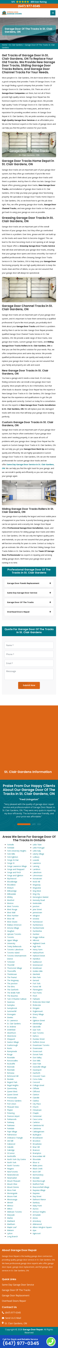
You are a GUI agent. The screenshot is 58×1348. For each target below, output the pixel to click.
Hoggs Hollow (38, 937)
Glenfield (36, 974)
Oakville (10, 1147)
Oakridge (11, 1150)
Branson (36, 1150)
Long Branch (12, 1236)
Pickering (11, 1113)
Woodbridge (12, 881)
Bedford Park (38, 1184)
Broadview (37, 1144)
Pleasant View (13, 1107)
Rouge (9, 1054)
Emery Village (38, 1014)
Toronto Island (13, 952)
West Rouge (12, 909)
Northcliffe (11, 1156)
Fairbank (36, 999)
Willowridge (12, 891)
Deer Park (37, 1063)
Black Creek (37, 1168)
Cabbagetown (38, 1131)
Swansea (11, 1002)
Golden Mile (38, 971)
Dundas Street (39, 1039)
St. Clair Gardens (16, 45)
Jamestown (37, 912)
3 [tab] (38, 824)
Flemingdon (37, 989)
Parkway (10, 1122)
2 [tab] (33, 824)
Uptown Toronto (14, 934)
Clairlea (36, 1100)
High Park (37, 946)
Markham (11, 1224)
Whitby (10, 897)
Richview (10, 1073)
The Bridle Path (13, 992)
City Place (37, 1104)
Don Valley (37, 1057)
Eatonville (37, 1026)
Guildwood (37, 962)
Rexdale (10, 1079)
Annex (35, 1218)
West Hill (10, 918)
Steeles (10, 1017)
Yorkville (10, 844)
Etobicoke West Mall (41, 1002)
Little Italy (37, 851)
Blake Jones (37, 1165)
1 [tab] (23, 824)
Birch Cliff (37, 1171)
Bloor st (36, 1162)
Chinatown (37, 1110)
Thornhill (10, 965)
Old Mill (10, 1141)
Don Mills (37, 1060)
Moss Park (11, 1190)
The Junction (12, 983)
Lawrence (37, 863)
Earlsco (36, 1036)
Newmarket (12, 1178)
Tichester (11, 962)
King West (37, 891)
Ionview (36, 918)
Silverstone (11, 1036)
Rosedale (11, 1057)
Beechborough (39, 1181)
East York (37, 1030)
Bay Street (37, 1196)
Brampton (37, 1153)
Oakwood (11, 1144)
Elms (35, 1017)
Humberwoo (38, 925)
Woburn (10, 888)
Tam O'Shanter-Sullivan (16, 999)
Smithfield (11, 1030)
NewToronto (12, 1171)
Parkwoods (11, 1119)
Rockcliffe (11, 1063)
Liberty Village (38, 854)
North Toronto (13, 1165)
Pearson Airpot (13, 1116)
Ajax (34, 1230)
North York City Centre (16, 1159)
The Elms (11, 986)
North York (11, 1162)
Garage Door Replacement (15, 1295)
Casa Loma (37, 1119)
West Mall (11, 912)
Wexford (10, 900)
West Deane (12, 922)
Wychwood (11, 878)
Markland (11, 1221)
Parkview (11, 1125)
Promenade (12, 1097)
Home (4, 45)
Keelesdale (37, 903)
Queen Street (12, 1094)
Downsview (37, 1048)
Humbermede (38, 928)
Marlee (10, 1218)
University (11, 943)
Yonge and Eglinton (15, 875)
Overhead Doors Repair (14, 1300)
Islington (36, 915)
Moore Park (12, 1196)
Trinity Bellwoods (14, 946)
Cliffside (36, 1088)
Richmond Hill (12, 1076)
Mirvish (10, 1202)
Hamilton (36, 959)
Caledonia (37, 1128)
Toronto (10, 937)
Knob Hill (36, 881)
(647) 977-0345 (29, 6)
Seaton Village (13, 1042)
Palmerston (12, 1134)
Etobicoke (37, 1005)
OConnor (11, 1153)
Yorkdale (10, 847)
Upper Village (12, 940)
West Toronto (13, 906)
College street (38, 1085)
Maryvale (11, 1215)
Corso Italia (37, 1079)
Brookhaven (38, 1138)
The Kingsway (13, 980)
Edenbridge (37, 1023)
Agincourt (37, 1233)
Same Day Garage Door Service (18, 1284)
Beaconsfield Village (41, 1187)
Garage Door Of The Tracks (16, 1290)
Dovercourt (37, 1051)
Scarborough (12, 1045)
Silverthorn (11, 1033)
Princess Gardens (14, 1100)
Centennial (37, 1116)
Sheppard (11, 1039)
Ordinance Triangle (15, 1138)
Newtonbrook (13, 1175)
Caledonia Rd (38, 1125)
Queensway (12, 1088)
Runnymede (12, 1051)
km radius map (29, 738)
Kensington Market (40, 897)
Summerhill (11, 1011)
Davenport (37, 1070)
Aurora (35, 1208)
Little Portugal (38, 847)
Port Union (11, 1104)
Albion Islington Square (42, 1227)
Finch (35, 996)
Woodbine (11, 884)
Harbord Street (39, 955)
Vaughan (10, 931)
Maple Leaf (11, 1227)
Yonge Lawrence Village (17, 866)
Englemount (38, 1011)
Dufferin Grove (39, 1042)
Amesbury (37, 1221)
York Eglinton (12, 857)
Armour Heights (39, 1212)
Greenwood (37, 965)
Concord (36, 1082)
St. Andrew (11, 1026)
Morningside (12, 1193)
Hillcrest (36, 940)
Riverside (11, 1067)
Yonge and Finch (14, 872)
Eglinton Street (39, 1020)
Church (35, 1107)
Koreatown (37, 878)
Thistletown (12, 974)
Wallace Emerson (14, 925)
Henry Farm (37, 949)
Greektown (37, 968)
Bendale (36, 1178)
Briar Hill (36, 1147)
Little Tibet (37, 844)
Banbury (36, 1202)
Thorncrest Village (14, 968)
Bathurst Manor (39, 1199)
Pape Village (12, 1131)
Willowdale (11, 894)
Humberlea (37, 931)
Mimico (10, 1205)
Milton (9, 1208)
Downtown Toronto (41, 1045)
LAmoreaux (37, 875)
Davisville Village (39, 1067)
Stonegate (11, 1014)
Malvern (10, 1230)
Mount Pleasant (13, 1181)
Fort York (36, 983)
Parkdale (10, 1128)
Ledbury (36, 857)
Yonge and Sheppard (15, 869)
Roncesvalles (12, 1060)
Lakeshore (37, 872)
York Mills (11, 854)
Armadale (37, 1215)
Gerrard (36, 980)
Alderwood (37, 1224)
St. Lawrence (12, 1020)
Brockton (36, 1141)
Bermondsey (38, 1175)
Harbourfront (38, 952)
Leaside (36, 860)
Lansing (36, 866)
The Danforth (12, 989)
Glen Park (37, 977)
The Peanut (12, 977)
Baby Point (37, 1205)
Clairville (36, 1097)
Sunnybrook (12, 1008)
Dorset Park (38, 1054)
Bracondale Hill (39, 1156)
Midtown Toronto (14, 1212)
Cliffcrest (36, 1091)
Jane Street (37, 909)
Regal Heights (13, 1085)
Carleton (36, 1122)
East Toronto (38, 1033)
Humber (36, 934)
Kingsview (37, 888)
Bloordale (37, 1159)
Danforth (36, 1073)
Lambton (36, 869)
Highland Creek (39, 943)
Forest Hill (37, 986)
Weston (10, 903)
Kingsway (37, 884)
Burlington (37, 1134)
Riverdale (11, 1070)
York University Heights (16, 851)
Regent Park (12, 1082)
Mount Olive (12, 1184)
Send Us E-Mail (13, 1317)
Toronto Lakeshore (15, 949)
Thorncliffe (11, 971)
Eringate (36, 1008)
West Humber (13, 915)
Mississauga (12, 1199)
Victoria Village (13, 928)
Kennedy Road (39, 900)
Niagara (10, 1168)
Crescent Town (39, 1076)
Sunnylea (11, 1005)
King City (36, 894)
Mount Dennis (13, 1187)
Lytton (9, 1233)
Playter (10, 1110)
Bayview (36, 1193)
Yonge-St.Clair (13, 860)
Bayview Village (39, 1190)
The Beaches (12, 996)
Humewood (37, 922)
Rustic (9, 1048)
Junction (36, 906)
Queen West (12, 1091)
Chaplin (36, 1113)
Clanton (36, 1094)
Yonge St (11, 863)
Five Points (37, 992)
